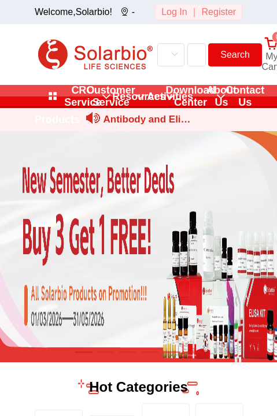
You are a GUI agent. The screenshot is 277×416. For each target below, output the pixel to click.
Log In (174, 12)
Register (219, 12)
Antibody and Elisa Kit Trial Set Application (146, 121)
